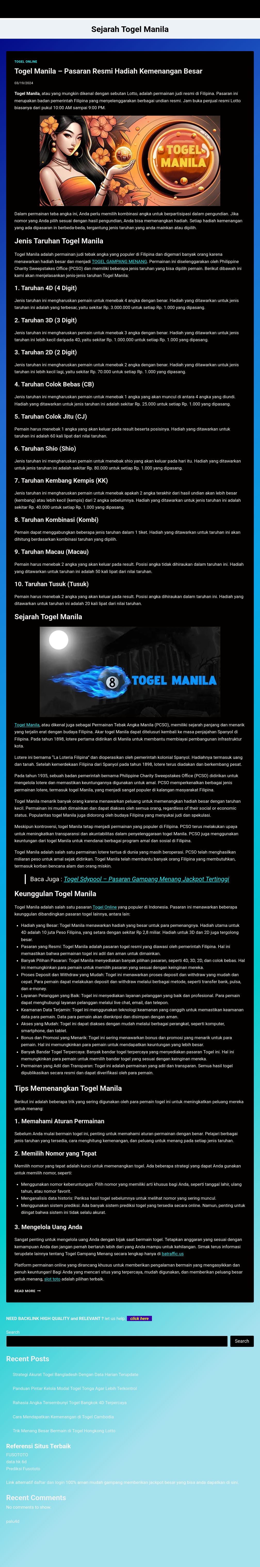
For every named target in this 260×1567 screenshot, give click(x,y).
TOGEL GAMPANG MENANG (119, 261)
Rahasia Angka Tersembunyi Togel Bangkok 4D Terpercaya (70, 1402)
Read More (27, 1291)
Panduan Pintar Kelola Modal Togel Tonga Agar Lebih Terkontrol (75, 1388)
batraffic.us (173, 1253)
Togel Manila (26, 724)
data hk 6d (16, 1461)
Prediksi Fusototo (23, 1468)
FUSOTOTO (17, 1454)
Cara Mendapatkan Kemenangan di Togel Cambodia (63, 1416)
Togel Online (105, 907)
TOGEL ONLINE (25, 61)
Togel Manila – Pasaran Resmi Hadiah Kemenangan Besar (108, 71)
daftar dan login (49, 1482)
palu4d (12, 1521)
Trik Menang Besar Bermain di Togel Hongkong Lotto (64, 1430)
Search (13, 1332)
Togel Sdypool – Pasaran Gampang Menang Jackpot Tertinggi (146, 879)
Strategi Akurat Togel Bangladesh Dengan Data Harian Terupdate (76, 1374)
